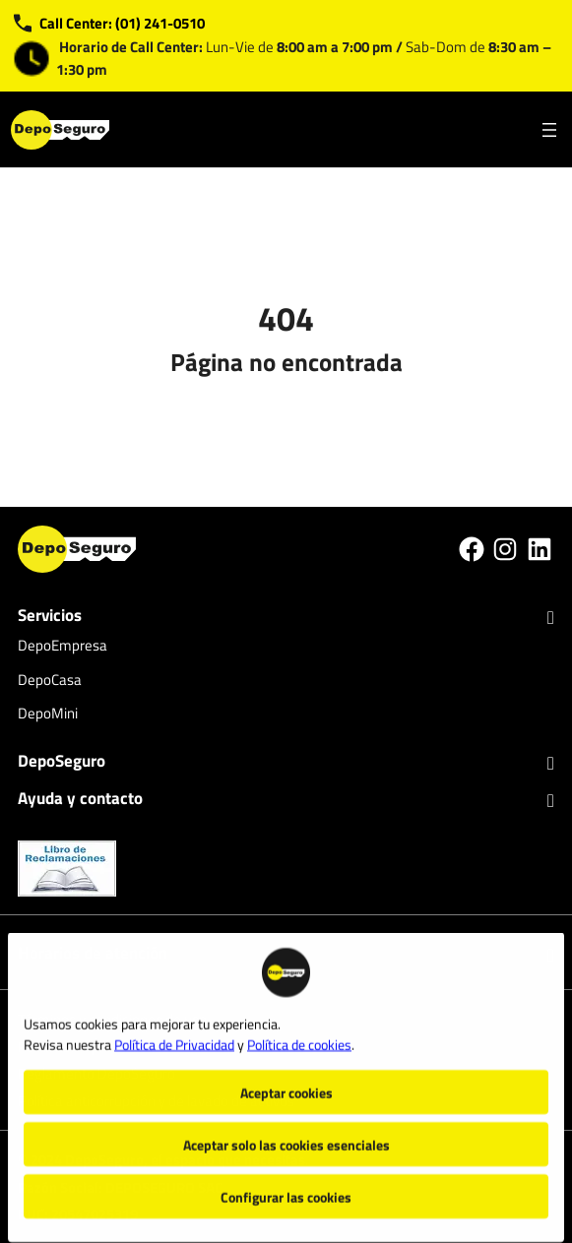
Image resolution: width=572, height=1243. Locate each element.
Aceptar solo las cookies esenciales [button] (286, 1134)
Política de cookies (299, 1034)
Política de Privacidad (174, 1034)
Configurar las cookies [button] (286, 1186)
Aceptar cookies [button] (286, 1082)
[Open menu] (549, 130)
